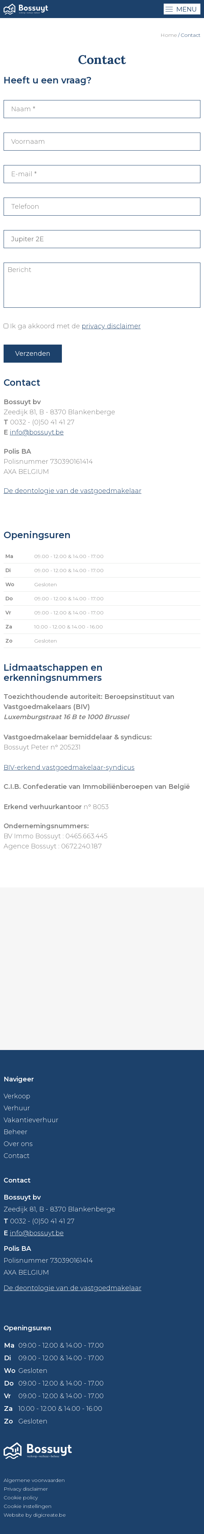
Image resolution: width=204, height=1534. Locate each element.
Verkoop (17, 1096)
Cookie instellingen (27, 1506)
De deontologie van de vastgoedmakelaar (72, 491)
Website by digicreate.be (35, 1515)
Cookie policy (21, 1497)
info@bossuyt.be (37, 432)
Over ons (18, 1144)
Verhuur (17, 1108)
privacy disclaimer (111, 326)
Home (168, 35)
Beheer (15, 1132)
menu (181, 9)
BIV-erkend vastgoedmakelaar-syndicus (69, 768)
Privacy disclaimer (26, 1489)
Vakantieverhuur (31, 1120)
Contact (17, 1156)
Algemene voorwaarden (34, 1480)
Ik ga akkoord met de (75, 326)
